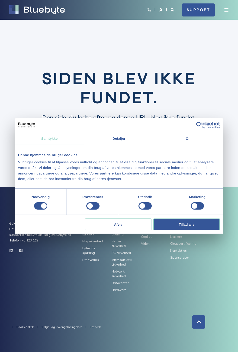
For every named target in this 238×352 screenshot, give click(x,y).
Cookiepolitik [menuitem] (25, 327)
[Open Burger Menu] (226, 10)
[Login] (161, 9)
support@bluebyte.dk (25, 235)
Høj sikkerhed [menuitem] (92, 241)
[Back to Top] (198, 322)
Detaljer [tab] (119, 138)
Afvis (118, 224)
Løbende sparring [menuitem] (88, 250)
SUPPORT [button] (198, 9)
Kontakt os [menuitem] (178, 250)
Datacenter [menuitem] (120, 283)
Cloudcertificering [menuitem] (183, 243)
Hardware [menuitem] (119, 290)
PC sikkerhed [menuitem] (121, 253)
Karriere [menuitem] (176, 237)
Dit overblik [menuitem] (90, 260)
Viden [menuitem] (145, 243)
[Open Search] (173, 9)
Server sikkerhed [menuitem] (119, 243)
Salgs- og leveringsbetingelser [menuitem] (62, 327)
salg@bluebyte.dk (57, 235)
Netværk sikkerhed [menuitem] (119, 273)
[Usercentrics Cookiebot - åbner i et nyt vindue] (199, 124)
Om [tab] (188, 138)
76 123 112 (30, 240)
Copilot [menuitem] (146, 237)
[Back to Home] (37, 10)
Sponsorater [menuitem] (179, 257)
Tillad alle (186, 224)
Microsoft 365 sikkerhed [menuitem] (122, 262)
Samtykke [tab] (49, 138)
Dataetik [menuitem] (95, 327)
